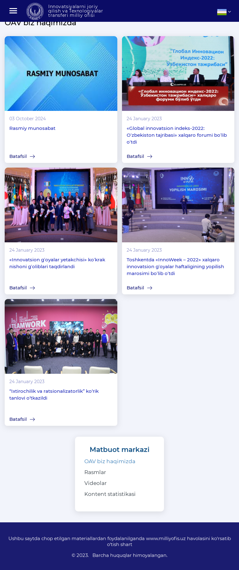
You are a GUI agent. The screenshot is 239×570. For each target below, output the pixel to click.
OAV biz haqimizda (109, 461)
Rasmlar (95, 472)
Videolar (95, 483)
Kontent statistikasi (110, 494)
